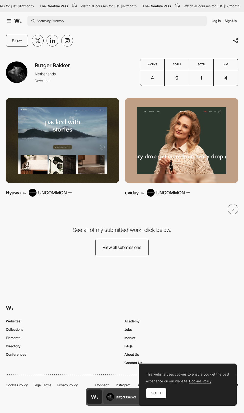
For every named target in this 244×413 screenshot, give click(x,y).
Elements (13, 338)
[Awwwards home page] (94, 396)
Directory (13, 346)
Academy (132, 321)
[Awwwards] (18, 21)
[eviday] (181, 140)
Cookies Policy (17, 385)
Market (129, 338)
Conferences (16, 354)
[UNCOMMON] (50, 193)
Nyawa (13, 193)
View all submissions (122, 247)
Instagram (123, 385)
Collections (14, 329)
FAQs (128, 346)
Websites (13, 321)
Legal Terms (42, 385)
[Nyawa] (62, 140)
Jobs (128, 329)
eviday (132, 193)
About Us (131, 354)
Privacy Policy (67, 385)
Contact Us (133, 363)
